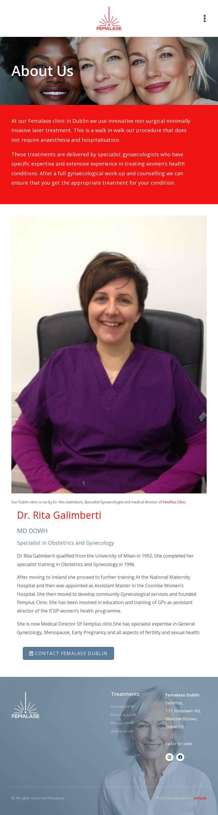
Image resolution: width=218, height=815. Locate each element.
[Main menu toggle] (204, 18)
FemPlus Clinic (174, 502)
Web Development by (181, 798)
